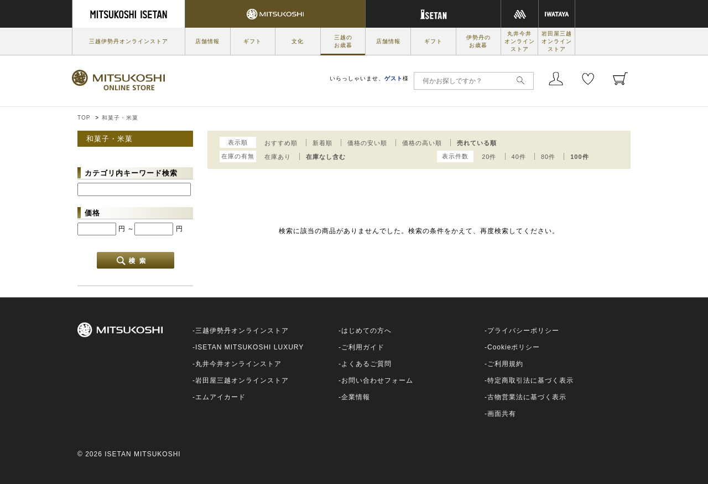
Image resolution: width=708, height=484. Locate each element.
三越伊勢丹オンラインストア (128, 41)
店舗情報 (207, 41)
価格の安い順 (367, 143)
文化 (297, 41)
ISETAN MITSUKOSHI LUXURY (249, 347)
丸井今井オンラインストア (519, 41)
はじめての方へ (366, 330)
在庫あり (277, 156)
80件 (548, 156)
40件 (519, 156)
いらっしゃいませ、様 (369, 78)
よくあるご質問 (366, 364)
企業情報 (355, 397)
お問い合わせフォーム (377, 380)
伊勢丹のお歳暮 (478, 41)
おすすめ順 (281, 143)
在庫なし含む (326, 156)
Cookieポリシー (513, 347)
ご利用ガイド (362, 347)
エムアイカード (220, 397)
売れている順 (477, 143)
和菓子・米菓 (120, 118)
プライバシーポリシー (523, 330)
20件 (489, 156)
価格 (92, 213)
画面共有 (501, 414)
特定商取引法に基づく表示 (530, 380)
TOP (83, 118)
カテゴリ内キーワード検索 (131, 173)
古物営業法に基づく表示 (526, 397)
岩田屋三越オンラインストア (557, 41)
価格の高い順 (422, 143)
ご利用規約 (505, 364)
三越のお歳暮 (343, 41)
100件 (579, 156)
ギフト (252, 41)
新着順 (322, 143)
